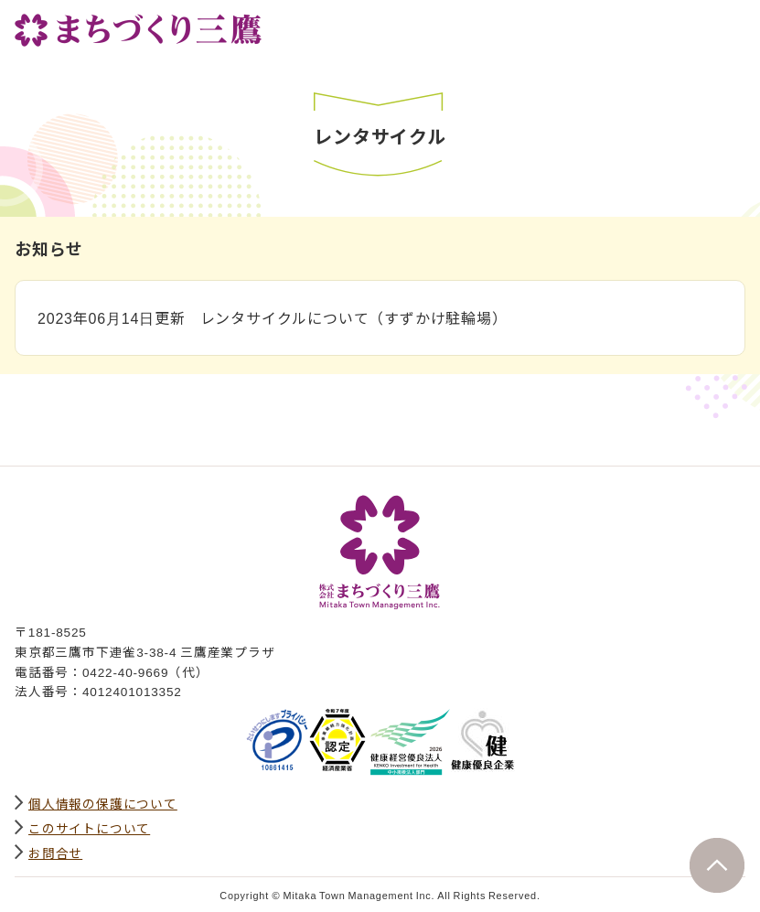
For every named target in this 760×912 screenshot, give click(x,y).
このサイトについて (89, 828)
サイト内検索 (690, 25)
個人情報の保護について (102, 803)
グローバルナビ (730, 25)
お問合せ (55, 852)
